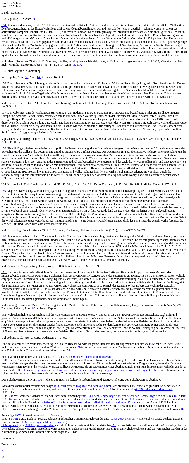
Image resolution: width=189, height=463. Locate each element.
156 (4, 83)
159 (4, 190)
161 (4, 272)
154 (4, 25)
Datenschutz (8, 444)
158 (4, 148)
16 (33, 308)
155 (4, 70)
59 (26, 77)
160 (4, 236)
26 (34, 18)
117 (79, 64)
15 (73, 64)
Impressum (8, 438)
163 (39, 77)
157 (4, 112)
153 (4, 18)
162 (4, 314)
